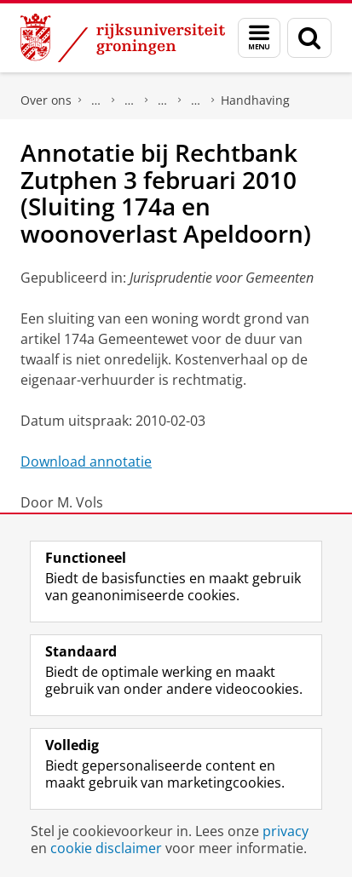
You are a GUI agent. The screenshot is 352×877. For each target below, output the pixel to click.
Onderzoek (129, 100)
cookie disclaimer (106, 848)
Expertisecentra (162, 100)
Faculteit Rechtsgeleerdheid (96, 100)
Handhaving (255, 100)
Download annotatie (86, 461)
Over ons (46, 100)
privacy (286, 831)
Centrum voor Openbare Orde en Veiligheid (196, 100)
